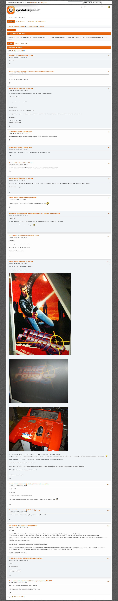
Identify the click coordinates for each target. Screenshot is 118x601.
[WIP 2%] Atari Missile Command (50, 213)
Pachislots (12, 55)
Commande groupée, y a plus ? (25, 55)
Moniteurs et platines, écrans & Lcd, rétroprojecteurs (24, 213)
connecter (33, 2)
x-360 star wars (27, 131)
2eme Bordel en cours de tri (17, 484)
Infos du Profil (11, 30)
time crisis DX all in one (26, 88)
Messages (10, 43)
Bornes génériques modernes (17, 580)
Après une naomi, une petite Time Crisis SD (41, 71)
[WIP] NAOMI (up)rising (33, 510)
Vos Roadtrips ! (13, 235)
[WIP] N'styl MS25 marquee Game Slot (37, 484)
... (20, 50)
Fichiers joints (23, 43)
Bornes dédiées (13, 88)
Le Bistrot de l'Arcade (15, 131)
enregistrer (43, 2)
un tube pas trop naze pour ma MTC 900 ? (39, 580)
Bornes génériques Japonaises (18, 71)
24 (22, 50)
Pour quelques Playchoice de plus (29, 235)
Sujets (16, 43)
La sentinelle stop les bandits (27, 197)
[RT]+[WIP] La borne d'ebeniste (28, 525)
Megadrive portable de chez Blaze (32, 558)
